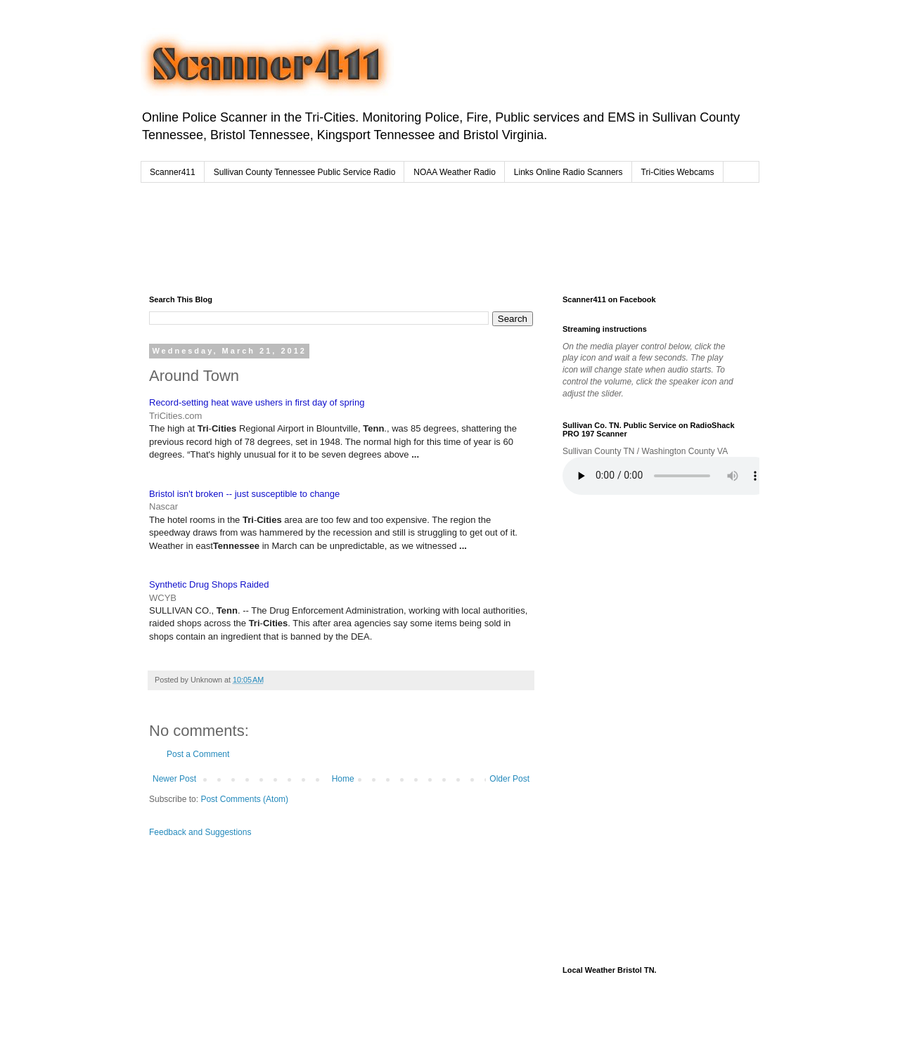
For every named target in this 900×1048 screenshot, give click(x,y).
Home (343, 779)
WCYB (162, 598)
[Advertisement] (418, 235)
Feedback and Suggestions (200, 832)
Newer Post (174, 779)
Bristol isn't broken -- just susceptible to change (244, 494)
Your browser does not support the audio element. (667, 476)
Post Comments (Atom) (244, 799)
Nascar (163, 506)
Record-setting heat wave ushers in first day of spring (256, 402)
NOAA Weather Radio (454, 172)
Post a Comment (198, 754)
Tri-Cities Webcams (677, 172)
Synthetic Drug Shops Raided (209, 584)
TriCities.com (175, 415)
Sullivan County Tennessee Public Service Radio (305, 172)
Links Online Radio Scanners (568, 172)
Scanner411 (172, 172)
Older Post (509, 779)
